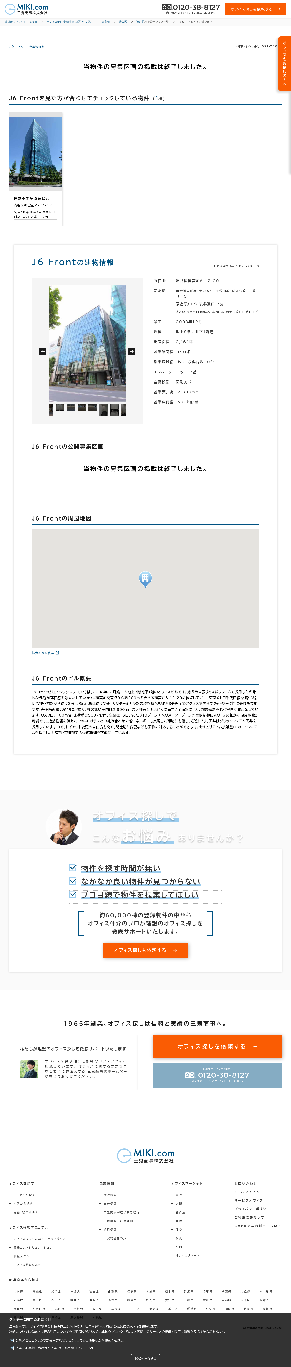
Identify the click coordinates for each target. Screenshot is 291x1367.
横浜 (179, 1246)
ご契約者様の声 (115, 1246)
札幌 (179, 1229)
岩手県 (56, 1299)
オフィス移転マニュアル (29, 1235)
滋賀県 (208, 1308)
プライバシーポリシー (253, 1217)
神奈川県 (266, 1299)
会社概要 (110, 1203)
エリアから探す (24, 1203)
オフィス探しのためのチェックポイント (41, 1247)
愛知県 (170, 1308)
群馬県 (189, 1299)
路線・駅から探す (26, 1220)
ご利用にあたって (250, 1225)
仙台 (179, 1237)
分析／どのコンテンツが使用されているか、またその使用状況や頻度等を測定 (70, 1340)
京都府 (226, 1308)
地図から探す (23, 1211)
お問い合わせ (246, 1191)
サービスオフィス (249, 1208)
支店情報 (110, 1211)
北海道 (18, 1299)
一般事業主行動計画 (119, 1229)
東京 (179, 1203)
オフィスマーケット (187, 1191)
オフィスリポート (188, 1263)
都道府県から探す (24, 1288)
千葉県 (226, 1299)
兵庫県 (264, 1308)
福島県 (132, 1299)
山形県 (113, 1299)
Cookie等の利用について (50, 1331)
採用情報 (110, 1237)
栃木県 (170, 1299)
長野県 (113, 1308)
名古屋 (181, 1220)
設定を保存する (145, 1358)
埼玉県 (208, 1299)
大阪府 (245, 1308)
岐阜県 (132, 1308)
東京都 (245, 1299)
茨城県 (151, 1299)
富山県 (37, 1308)
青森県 (37, 1299)
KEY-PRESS (248, 1200)
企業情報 (107, 1191)
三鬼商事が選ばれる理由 (122, 1220)
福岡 (179, 1255)
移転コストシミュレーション (33, 1255)
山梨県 (94, 1308)
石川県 (56, 1308)
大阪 (179, 1211)
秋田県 (94, 1299)
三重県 (189, 1308)
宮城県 (75, 1299)
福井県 (75, 1308)
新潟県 (18, 1308)
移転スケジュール (26, 1264)
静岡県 (151, 1308)
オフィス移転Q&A (27, 1273)
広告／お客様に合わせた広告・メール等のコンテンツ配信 (55, 1348)
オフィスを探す (22, 1191)
